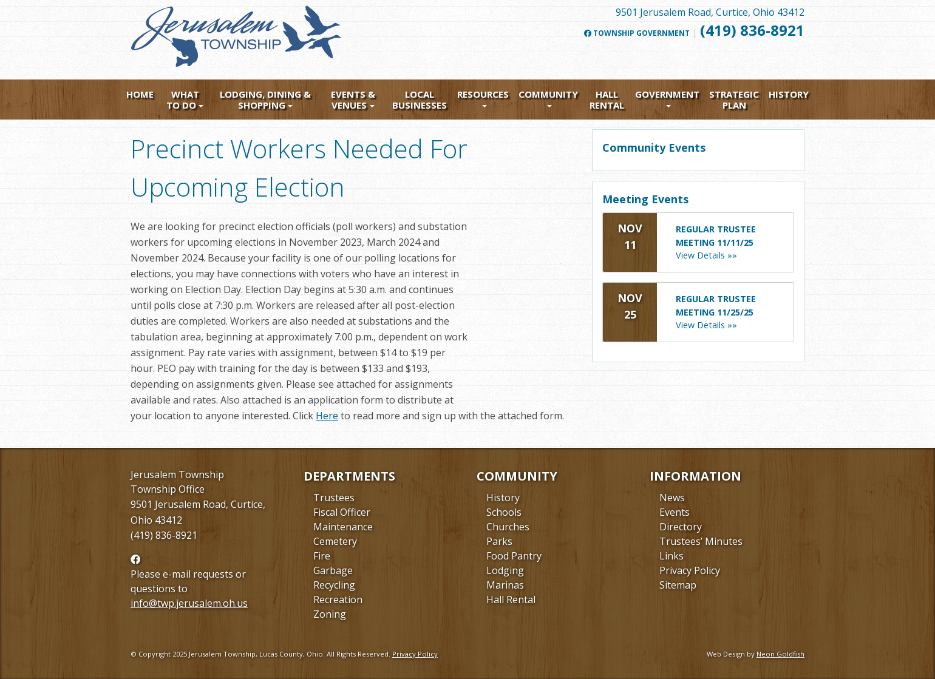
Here (327, 415)
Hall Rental (607, 99)
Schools (504, 512)
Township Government (637, 33)
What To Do (182, 99)
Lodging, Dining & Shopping (265, 99)
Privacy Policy (689, 570)
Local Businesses (419, 99)
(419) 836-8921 (752, 30)
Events (674, 512)
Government (667, 94)
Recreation (337, 599)
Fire (321, 555)
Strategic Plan (734, 99)
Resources (483, 94)
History (789, 94)
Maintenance (343, 526)
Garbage (333, 570)
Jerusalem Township (177, 474)
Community (548, 94)
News (672, 497)
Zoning (329, 614)
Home (140, 94)
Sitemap (677, 585)
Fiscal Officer (341, 512)
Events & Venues (353, 99)
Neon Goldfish (780, 653)
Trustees (334, 497)
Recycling (334, 585)
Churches (507, 526)
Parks (499, 541)
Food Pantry (514, 555)
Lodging (505, 570)
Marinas (505, 585)
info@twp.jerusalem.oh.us (189, 603)
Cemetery (335, 541)
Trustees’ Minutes (701, 541)
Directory (680, 526)
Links (671, 555)
